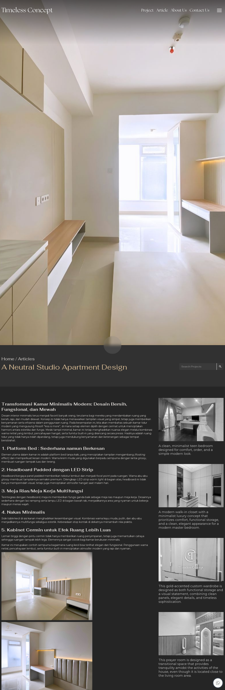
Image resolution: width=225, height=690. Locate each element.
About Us (179, 10)
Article (162, 10)
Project (147, 10)
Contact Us (199, 10)
